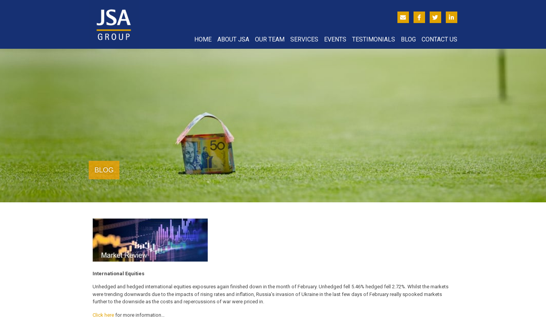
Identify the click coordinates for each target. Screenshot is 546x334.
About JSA (233, 39)
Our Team (270, 39)
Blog (408, 39)
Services (304, 39)
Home (203, 39)
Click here (103, 315)
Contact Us (439, 39)
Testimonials (373, 39)
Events (335, 39)
